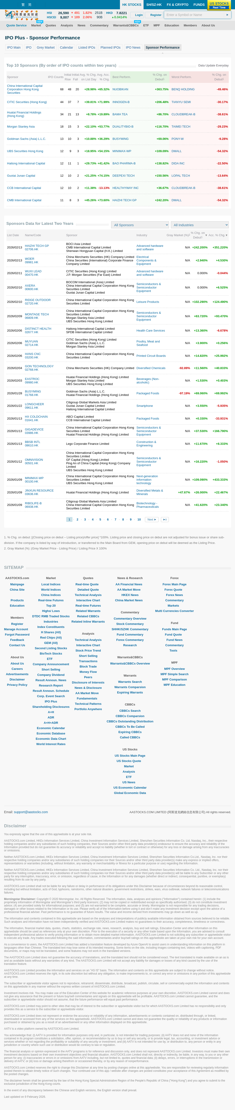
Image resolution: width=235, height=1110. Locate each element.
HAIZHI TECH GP (125, 200)
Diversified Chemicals (151, 368)
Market (130, 766)
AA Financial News (130, 584)
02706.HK (31, 249)
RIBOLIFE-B (33, 503)
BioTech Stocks (51, 653)
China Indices (51, 595)
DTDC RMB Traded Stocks (51, 616)
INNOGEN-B (121, 102)
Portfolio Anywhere (88, 709)
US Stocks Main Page (130, 755)
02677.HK (31, 332)
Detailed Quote (88, 589)
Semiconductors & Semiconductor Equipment (149, 287)
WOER (29, 258)
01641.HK (31, 420)
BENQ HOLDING (183, 89)
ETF (51, 659)
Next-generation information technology (147, 479)
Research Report (51, 685)
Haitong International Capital (26, 163)
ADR (51, 717)
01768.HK (31, 395)
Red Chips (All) (51, 637)
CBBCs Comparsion (130, 716)
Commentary (174, 600)
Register (17, 624)
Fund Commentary (130, 634)
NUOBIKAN (120, 89)
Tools (174, 650)
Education (17, 605)
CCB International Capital (24, 188)
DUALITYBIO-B (123, 126)
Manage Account (17, 629)
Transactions (88, 661)
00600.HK (31, 289)
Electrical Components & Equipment (147, 260)
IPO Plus (51, 701)
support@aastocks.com (31, 812)
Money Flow (88, 672)
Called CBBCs (130, 737)
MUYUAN (31, 341)
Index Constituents (50, 627)
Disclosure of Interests (88, 682)
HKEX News (130, 595)
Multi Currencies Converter (174, 611)
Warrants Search (130, 682)
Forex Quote (174, 589)
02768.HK (31, 369)
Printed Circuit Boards (151, 355)
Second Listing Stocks (51, 648)
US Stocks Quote (130, 761)
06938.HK (31, 506)
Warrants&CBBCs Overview (130, 663)
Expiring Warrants (130, 692)
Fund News (174, 640)
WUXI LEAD (33, 271)
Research (130, 645)
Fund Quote (174, 634)
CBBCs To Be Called (130, 726)
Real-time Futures (51, 600)
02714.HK (31, 345)
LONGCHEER (34, 404)
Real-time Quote (88, 584)
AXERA (30, 285)
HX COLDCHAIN (36, 416)
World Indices (51, 589)
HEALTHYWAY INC (126, 188)
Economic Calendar (51, 728)
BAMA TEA (120, 114)
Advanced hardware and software (150, 247)
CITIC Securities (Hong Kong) (27, 102)
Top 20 (51, 605)
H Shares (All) (51, 632)
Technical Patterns (88, 704)
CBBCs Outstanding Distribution (130, 721)
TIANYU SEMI (181, 102)
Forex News (174, 595)
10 (139, 519)
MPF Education (174, 685)
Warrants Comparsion (130, 687)
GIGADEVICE (34, 429)
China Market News (130, 600)
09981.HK (31, 262)
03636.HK (31, 494)
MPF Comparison (174, 679)
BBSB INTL (32, 442)
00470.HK (31, 274)
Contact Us (17, 645)
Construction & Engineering (146, 443)
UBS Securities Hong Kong (25, 151)
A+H (51, 712)
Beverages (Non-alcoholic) (148, 380)
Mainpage (17, 584)
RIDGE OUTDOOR (38, 300)
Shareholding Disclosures (50, 707)
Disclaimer (17, 679)
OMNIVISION (34, 459)
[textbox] (197, 15)
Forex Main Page (174, 584)
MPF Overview (174, 669)
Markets (174, 605)
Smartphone (145, 406)
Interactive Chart (88, 600)
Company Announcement (51, 664)
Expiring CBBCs (129, 732)
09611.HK (31, 407)
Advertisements (17, 674)
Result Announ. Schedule (51, 691)
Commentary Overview (130, 618)
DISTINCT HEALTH (38, 328)
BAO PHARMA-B (124, 163)
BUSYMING (120, 139)
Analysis (130, 771)
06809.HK (31, 318)
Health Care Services (151, 330)
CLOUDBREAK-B (183, 114)
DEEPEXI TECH (124, 175)
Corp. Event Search (51, 696)
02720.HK (31, 303)
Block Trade (88, 666)
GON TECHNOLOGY (39, 366)
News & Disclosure (88, 688)
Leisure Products (148, 302)
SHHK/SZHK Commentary (130, 629)
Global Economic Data (130, 793)
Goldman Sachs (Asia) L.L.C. (26, 139)
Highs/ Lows (51, 611)
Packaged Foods (148, 393)
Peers (88, 677)
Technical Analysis (88, 595)
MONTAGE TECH (37, 314)
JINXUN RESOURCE (39, 490)
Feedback (17, 640)
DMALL (177, 151)
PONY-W (178, 139)
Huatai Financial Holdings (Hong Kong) (24, 114)
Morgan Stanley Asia (21, 126)
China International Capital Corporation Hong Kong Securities (25, 89)
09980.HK (31, 382)
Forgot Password (17, 634)
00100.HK (31, 481)
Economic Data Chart (51, 738)
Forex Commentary (130, 640)
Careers (17, 669)
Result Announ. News (50, 680)
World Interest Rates (51, 744)
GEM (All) (51, 643)
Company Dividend (51, 675)
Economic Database (51, 733)
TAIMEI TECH (181, 126)
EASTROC (32, 379)
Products (17, 600)
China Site (17, 589)
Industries (51, 621)
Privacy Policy (17, 685)
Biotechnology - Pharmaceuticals (148, 505)
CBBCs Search (130, 710)
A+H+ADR (51, 722)
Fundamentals (88, 698)
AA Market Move (88, 693)
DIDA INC (178, 163)
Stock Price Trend (88, 650)
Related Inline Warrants (88, 621)
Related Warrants (88, 611)
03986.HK (31, 433)
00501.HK (31, 463)
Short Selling (51, 669)
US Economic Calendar (130, 787)
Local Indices (50, 584)
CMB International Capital (24, 200)
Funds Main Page (174, 629)
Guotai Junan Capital (21, 175)
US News (130, 782)
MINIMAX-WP (122, 151)
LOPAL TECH (181, 175)
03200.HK (31, 357)
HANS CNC (33, 354)
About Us (17, 663)
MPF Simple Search (174, 674)
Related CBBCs (88, 616)
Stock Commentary (130, 624)
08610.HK (31, 445)
